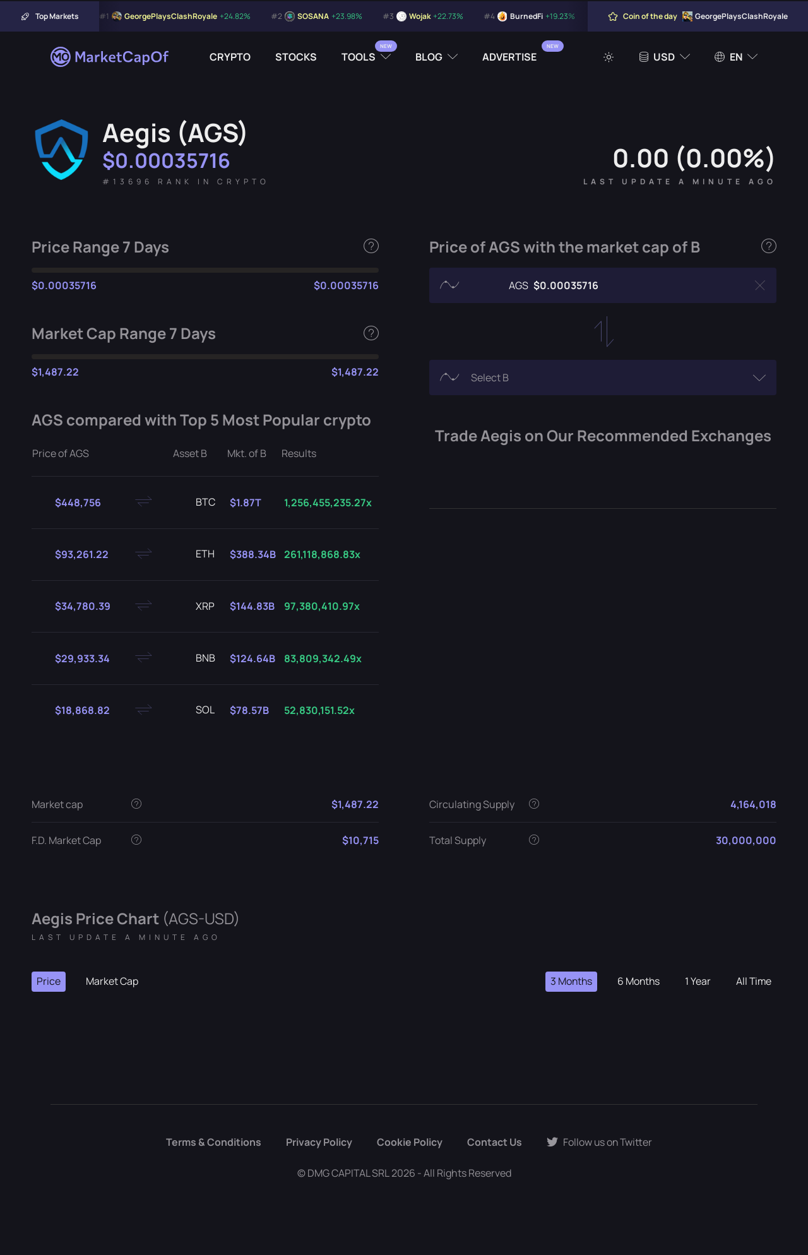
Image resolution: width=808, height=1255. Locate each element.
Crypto (230, 57)
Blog (429, 57)
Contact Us (493, 1143)
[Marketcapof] (110, 57)
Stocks (296, 57)
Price (49, 982)
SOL (195, 710)
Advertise (509, 57)
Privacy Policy (318, 1143)
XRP (195, 606)
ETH (195, 554)
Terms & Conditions (212, 1143)
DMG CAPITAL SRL (348, 1173)
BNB (195, 658)
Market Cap (112, 982)
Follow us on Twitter (599, 1143)
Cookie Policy (408, 1143)
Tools (359, 57)
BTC (195, 502)
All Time (753, 982)
